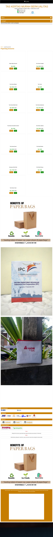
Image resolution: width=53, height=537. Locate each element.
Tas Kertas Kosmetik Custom (13, 125)
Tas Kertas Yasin (13, 187)
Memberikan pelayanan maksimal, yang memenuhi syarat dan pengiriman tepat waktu (26, 437)
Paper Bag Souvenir (13, 63)
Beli (15, 68)
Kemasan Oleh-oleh (13, 167)
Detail (11, 68)
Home (2, 46)
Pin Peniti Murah (40, 146)
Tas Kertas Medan (13, 84)
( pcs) (26, 1)
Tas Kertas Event (13, 146)
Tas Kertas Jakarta (40, 125)
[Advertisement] (26, 35)
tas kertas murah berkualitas (27, 6)
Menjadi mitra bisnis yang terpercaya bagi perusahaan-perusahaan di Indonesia (26, 433)
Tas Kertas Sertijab (40, 63)
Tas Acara (40, 84)
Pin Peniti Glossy (39, 167)
